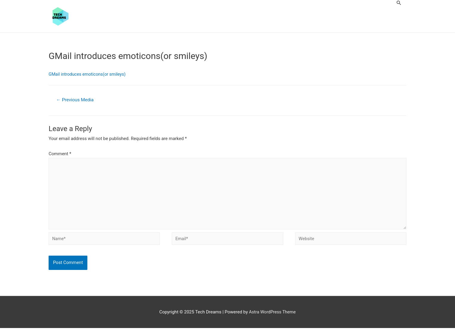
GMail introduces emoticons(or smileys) (88, 74)
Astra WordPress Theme (272, 315)
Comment (60, 154)
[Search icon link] (399, 3)
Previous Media (75, 100)
